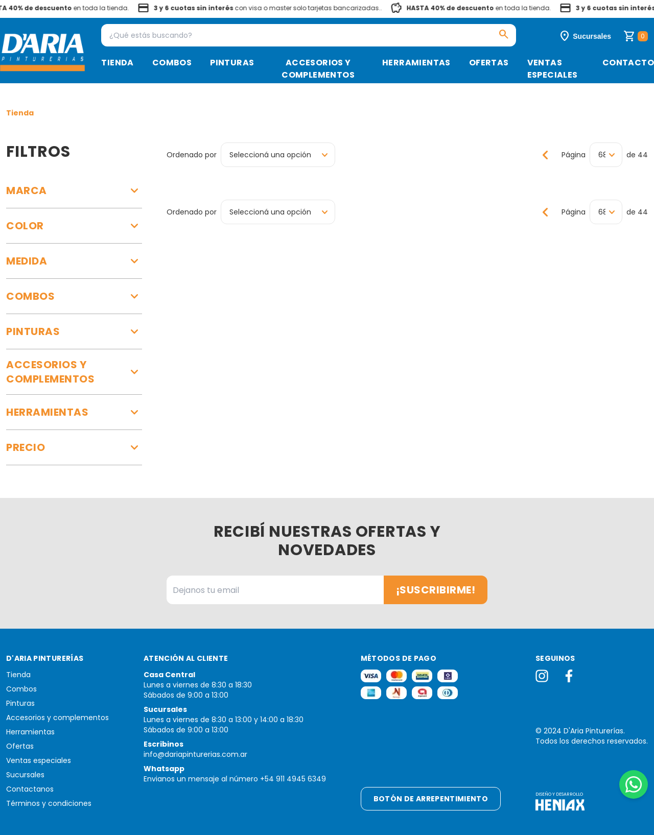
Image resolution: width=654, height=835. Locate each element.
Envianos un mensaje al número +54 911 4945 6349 (235, 779)
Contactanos (30, 789)
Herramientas (416, 62)
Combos (172, 62)
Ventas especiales (552, 69)
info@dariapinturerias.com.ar (195, 754)
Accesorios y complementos (318, 69)
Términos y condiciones (48, 803)
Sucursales (25, 775)
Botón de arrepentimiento (430, 799)
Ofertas (489, 62)
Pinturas (232, 62)
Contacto (628, 62)
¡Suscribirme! (436, 590)
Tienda (117, 62)
